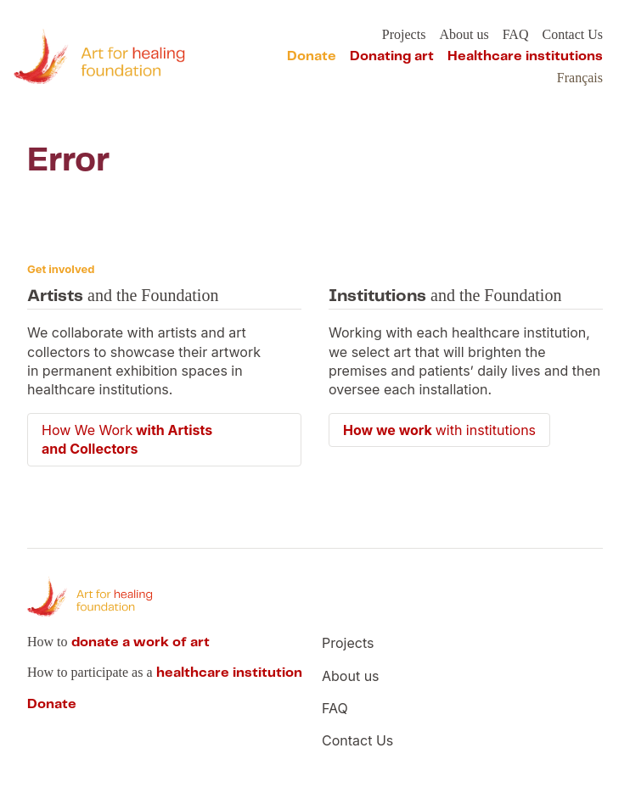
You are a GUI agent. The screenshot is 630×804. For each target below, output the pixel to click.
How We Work (127, 438)
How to (118, 642)
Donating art (392, 56)
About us (463, 34)
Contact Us (572, 34)
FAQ (516, 34)
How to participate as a (164, 673)
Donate (311, 56)
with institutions (439, 429)
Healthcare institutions (525, 56)
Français (580, 77)
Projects (404, 34)
